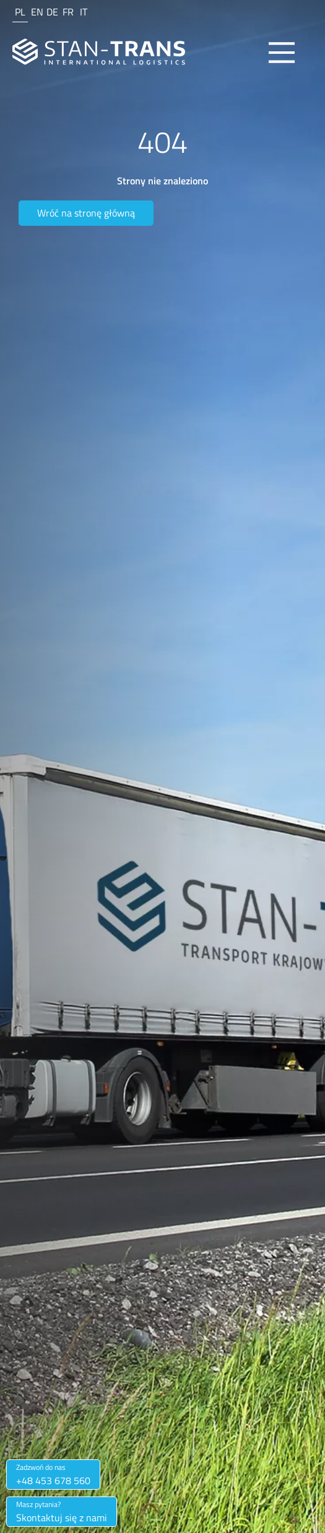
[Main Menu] (281, 52)
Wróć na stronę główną (86, 212)
